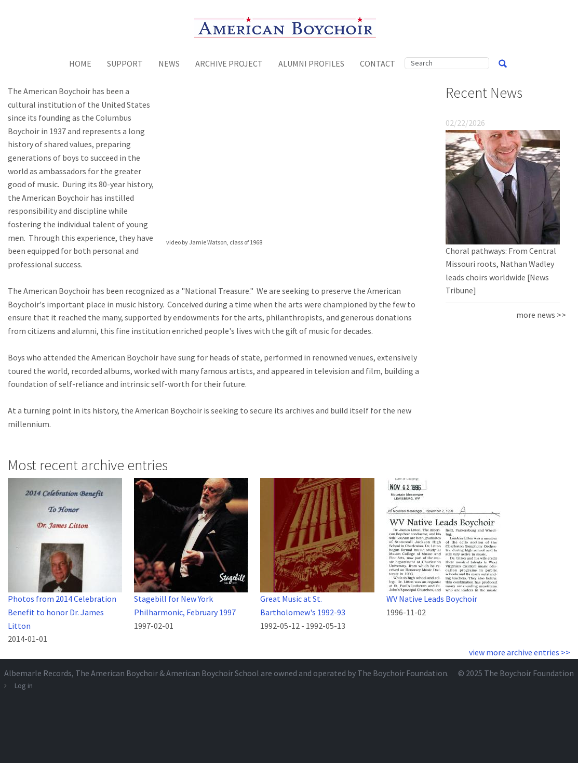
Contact (377, 63)
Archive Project (229, 63)
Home (80, 63)
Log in (24, 685)
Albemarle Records (38, 673)
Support (125, 63)
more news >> (541, 314)
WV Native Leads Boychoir (431, 598)
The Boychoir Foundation (529, 673)
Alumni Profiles (311, 63)
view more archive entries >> (519, 652)
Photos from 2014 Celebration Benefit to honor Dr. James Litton (62, 611)
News (169, 63)
